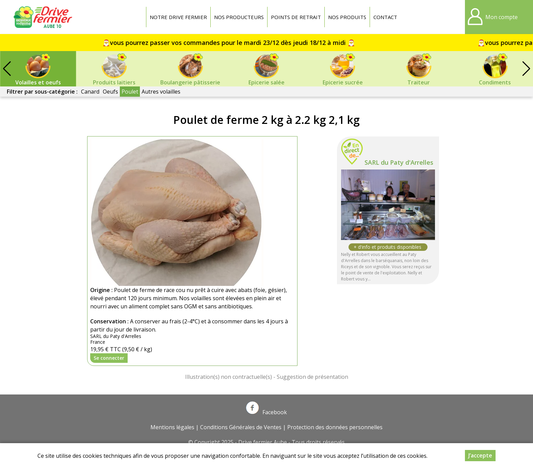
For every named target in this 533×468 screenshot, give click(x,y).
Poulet (130, 91)
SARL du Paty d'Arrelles (399, 162)
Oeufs (110, 91)
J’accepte (480, 455)
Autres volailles (161, 91)
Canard (90, 91)
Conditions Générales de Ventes (240, 427)
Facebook (266, 412)
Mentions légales (172, 427)
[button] (526, 68)
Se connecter (109, 358)
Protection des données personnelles (335, 427)
